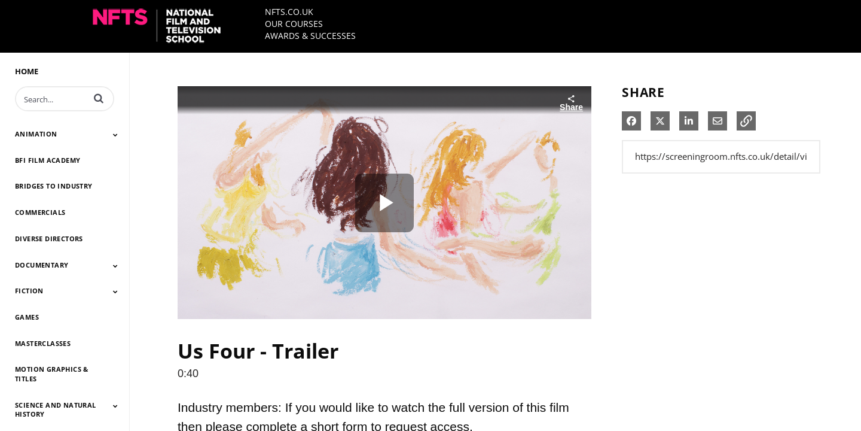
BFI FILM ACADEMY (47, 160)
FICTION (29, 290)
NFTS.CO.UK (289, 11)
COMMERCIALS (40, 212)
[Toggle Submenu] (115, 134)
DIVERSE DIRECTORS (49, 238)
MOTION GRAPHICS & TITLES (51, 374)
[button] (98, 98)
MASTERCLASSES (43, 343)
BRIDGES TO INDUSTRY (54, 185)
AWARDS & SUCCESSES (310, 35)
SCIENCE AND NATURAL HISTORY (55, 409)
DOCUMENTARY (41, 264)
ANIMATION (36, 133)
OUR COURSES (294, 23)
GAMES (27, 316)
